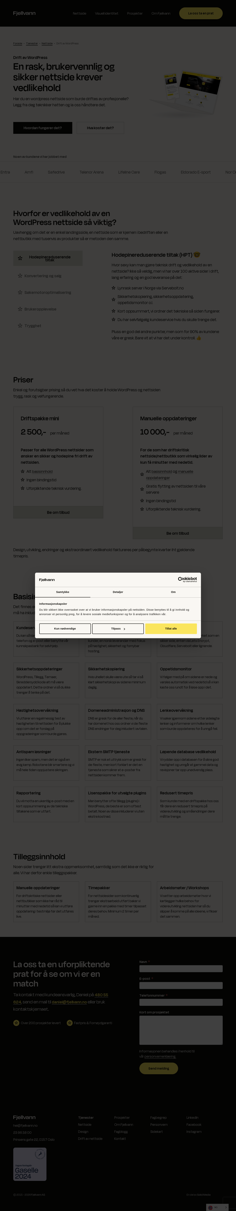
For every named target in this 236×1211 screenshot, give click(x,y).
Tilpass (118, 628)
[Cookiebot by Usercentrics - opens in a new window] (181, 579)
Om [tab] (173, 591)
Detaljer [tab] (118, 591)
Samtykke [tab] (62, 591)
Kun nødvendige (65, 628)
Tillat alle (171, 628)
